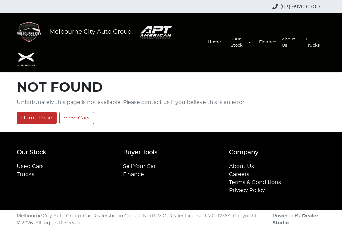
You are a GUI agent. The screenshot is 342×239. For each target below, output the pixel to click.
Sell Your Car (139, 166)
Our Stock (242, 42)
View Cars (77, 117)
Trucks (25, 174)
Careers (239, 174)
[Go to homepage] (74, 32)
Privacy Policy (247, 190)
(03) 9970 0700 (300, 6)
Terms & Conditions (255, 182)
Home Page (36, 117)
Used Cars (30, 166)
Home (214, 42)
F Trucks (313, 42)
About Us (288, 42)
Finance (267, 42)
